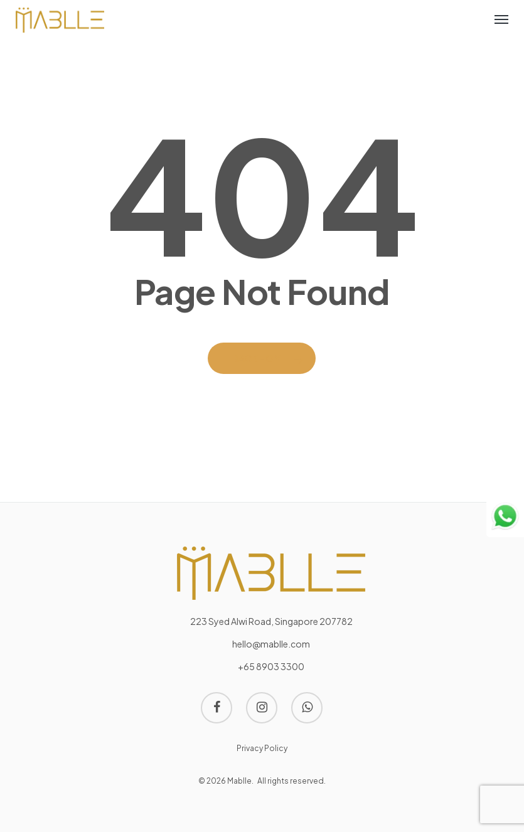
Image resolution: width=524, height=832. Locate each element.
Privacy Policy (262, 748)
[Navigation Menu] (501, 19)
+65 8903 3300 (271, 666)
